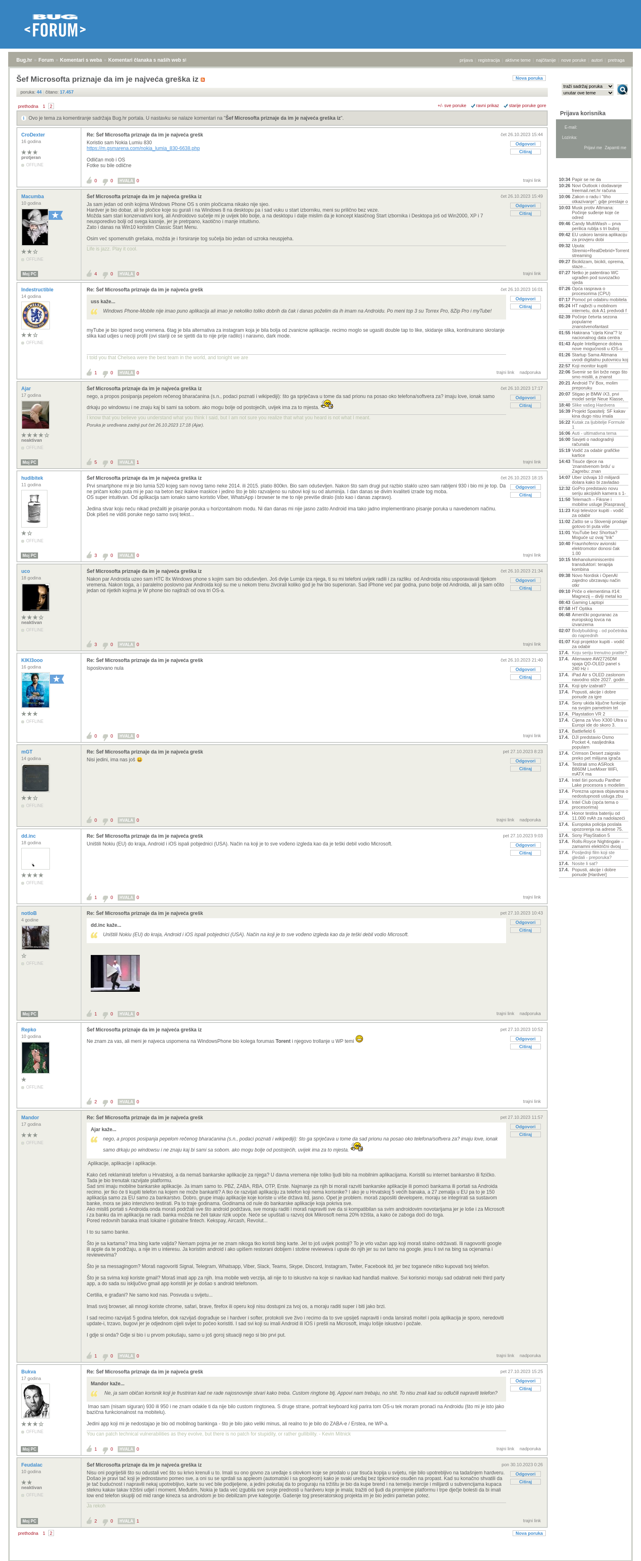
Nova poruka (529, 78)
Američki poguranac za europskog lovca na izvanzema (595, 619)
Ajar (26, 388)
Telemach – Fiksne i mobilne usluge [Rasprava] (598, 502)
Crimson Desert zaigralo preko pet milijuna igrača (596, 755)
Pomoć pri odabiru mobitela (599, 299)
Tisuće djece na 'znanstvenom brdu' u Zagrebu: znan (593, 466)
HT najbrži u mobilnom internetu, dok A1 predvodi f (599, 308)
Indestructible (38, 290)
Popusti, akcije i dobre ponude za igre (594, 694)
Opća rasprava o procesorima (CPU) (591, 291)
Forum (46, 60)
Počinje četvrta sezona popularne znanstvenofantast (594, 321)
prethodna (28, 106)
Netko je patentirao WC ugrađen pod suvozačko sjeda (596, 277)
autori (597, 60)
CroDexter (33, 135)
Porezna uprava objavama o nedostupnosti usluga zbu (600, 793)
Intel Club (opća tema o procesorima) (595, 805)
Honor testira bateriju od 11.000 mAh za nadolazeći (598, 816)
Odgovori (525, 143)
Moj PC (29, 274)
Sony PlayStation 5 (591, 835)
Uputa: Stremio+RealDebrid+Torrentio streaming (600, 250)
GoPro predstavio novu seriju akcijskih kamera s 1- (599, 491)
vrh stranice (618, 1549)
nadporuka (530, 372)
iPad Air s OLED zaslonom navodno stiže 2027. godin (598, 677)
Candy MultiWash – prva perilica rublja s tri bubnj (596, 226)
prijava (466, 60)
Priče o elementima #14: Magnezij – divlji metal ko (597, 594)
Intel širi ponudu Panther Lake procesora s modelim (598, 782)
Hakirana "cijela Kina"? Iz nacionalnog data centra (597, 335)
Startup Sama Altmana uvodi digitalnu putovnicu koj (600, 357)
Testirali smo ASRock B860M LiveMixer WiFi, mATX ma (595, 769)
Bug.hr (24, 60)
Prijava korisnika (582, 113)
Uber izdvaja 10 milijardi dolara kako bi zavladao (596, 480)
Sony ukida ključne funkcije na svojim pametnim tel (599, 705)
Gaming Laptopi (588, 602)
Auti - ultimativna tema (594, 433)
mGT (27, 752)
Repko (29, 1030)
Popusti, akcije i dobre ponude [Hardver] (594, 872)
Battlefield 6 (583, 731)
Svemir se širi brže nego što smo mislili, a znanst (600, 374)
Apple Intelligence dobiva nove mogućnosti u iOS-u (597, 346)
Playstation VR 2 (588, 713)
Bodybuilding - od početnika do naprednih (599, 633)
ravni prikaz (487, 105)
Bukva (29, 1372)
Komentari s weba (81, 60)
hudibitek (33, 478)
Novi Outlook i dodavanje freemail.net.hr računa (597, 188)
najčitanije (546, 60)
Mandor (30, 1117)
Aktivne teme (578, 168)
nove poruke (573, 60)
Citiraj (525, 151)
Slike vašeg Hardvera (593, 405)
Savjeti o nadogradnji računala (593, 442)
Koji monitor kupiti (589, 365)
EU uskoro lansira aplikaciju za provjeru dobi (599, 237)
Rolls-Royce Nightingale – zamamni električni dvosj (598, 844)
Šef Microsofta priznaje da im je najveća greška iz (283, 118)
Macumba (33, 196)
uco (26, 571)
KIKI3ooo (32, 660)
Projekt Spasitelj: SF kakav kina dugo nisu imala (598, 413)
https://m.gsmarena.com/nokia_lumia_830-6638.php (143, 148)
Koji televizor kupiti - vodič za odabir (598, 513)
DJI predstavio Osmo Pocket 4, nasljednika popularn (593, 742)
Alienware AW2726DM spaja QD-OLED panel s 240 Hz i (596, 663)
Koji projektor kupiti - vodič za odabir (598, 644)
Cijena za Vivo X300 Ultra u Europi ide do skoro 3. (599, 722)
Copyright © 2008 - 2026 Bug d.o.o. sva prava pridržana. (320, 1558)
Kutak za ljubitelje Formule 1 (598, 424)
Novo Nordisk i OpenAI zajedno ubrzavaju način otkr (596, 580)
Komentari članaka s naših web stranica (154, 60)
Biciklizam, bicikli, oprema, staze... (598, 264)
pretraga (616, 60)
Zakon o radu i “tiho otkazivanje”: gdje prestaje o (600, 199)
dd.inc (29, 836)
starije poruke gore (527, 105)
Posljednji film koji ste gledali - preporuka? (593, 855)
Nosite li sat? (585, 863)
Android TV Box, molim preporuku (595, 385)
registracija (489, 60)
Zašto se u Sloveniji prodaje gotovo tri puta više (599, 524)
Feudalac (32, 1465)
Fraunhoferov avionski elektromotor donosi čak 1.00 (596, 548)
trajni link (532, 180)
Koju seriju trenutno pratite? (599, 652)
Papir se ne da (586, 179)
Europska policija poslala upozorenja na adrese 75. (597, 827)
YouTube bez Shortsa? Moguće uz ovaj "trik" (594, 535)
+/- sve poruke (452, 105)
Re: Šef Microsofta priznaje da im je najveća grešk (145, 135)
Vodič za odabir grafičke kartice (596, 453)
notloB (29, 913)
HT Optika (582, 608)
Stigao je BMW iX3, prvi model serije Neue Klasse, (598, 396)
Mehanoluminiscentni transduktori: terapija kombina (593, 564)
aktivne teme (518, 60)
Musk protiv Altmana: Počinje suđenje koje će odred (595, 212)
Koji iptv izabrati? (589, 685)
